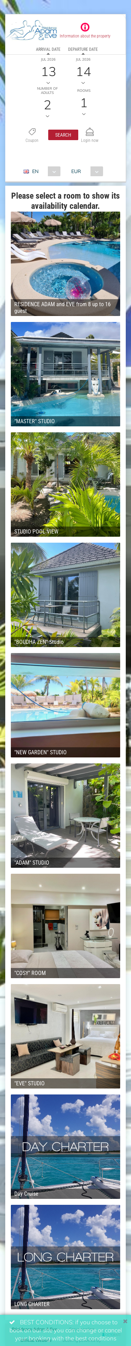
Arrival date (48, 49)
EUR (76, 171)
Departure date (83, 49)
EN (35, 171)
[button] (63, 135)
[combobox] (44, 171)
